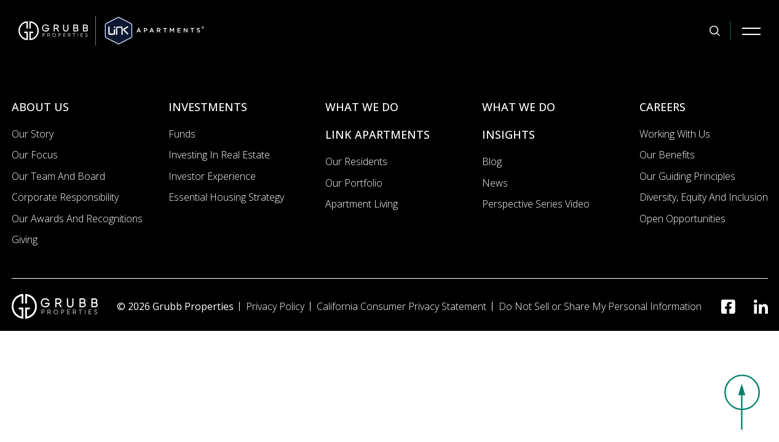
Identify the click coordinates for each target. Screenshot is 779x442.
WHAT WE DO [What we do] (361, 106)
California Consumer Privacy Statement (401, 306)
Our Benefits (667, 154)
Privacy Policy (275, 306)
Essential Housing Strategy (226, 197)
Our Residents (356, 161)
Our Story (32, 134)
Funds (182, 134)
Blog (492, 161)
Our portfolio (353, 183)
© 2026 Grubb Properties (175, 306)
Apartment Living (361, 204)
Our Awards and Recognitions (77, 218)
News (495, 183)
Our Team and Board (58, 176)
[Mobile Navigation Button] (751, 31)
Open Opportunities (682, 218)
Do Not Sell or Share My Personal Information (600, 306)
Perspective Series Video (536, 204)
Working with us (674, 134)
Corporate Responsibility (65, 197)
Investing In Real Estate (219, 154)
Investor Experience (212, 176)
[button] (742, 402)
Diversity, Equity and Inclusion (703, 197)
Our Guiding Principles (687, 176)
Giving (25, 239)
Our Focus (35, 154)
